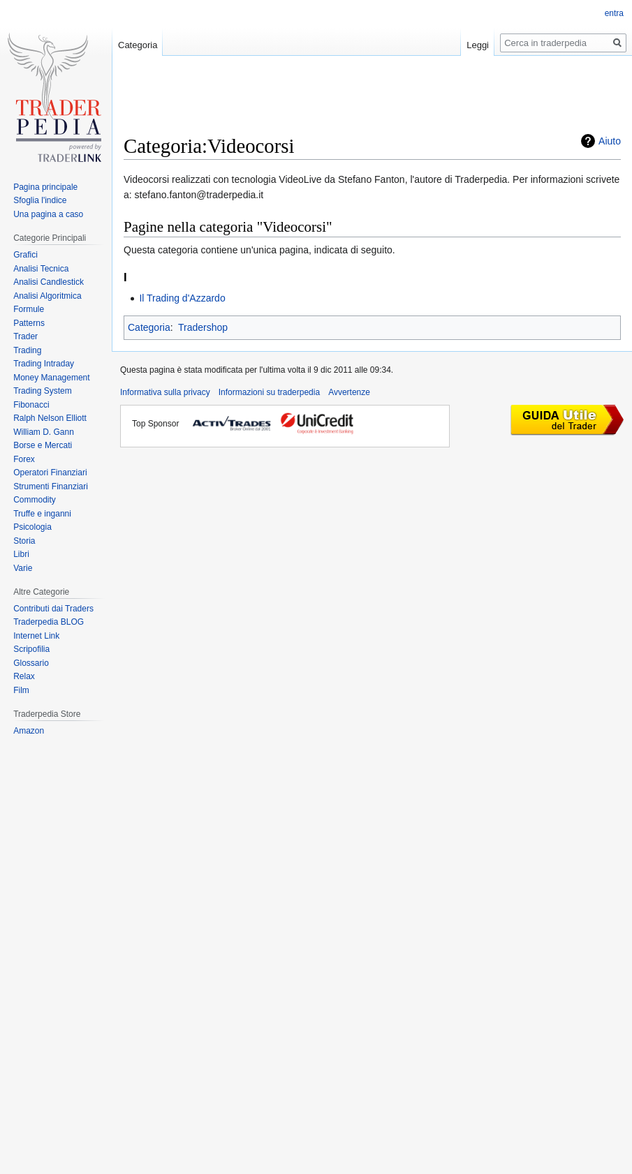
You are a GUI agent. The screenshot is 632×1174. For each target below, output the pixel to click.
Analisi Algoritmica (47, 296)
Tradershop (203, 327)
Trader (25, 336)
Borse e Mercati (42, 445)
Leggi (477, 45)
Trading (27, 350)
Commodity (34, 500)
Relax (24, 676)
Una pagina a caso (48, 214)
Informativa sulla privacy (165, 392)
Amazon (28, 731)
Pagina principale (45, 187)
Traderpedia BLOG (48, 622)
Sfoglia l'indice (39, 200)
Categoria (149, 327)
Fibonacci (31, 405)
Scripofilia (31, 649)
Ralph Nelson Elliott (50, 418)
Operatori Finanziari (50, 472)
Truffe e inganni (42, 514)
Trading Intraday (43, 364)
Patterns (29, 323)
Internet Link (36, 636)
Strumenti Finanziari (50, 486)
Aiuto (609, 141)
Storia (24, 541)
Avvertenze (349, 392)
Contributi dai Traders (53, 609)
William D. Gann (43, 432)
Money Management (51, 377)
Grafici (25, 255)
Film (21, 690)
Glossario (31, 663)
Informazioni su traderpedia (269, 392)
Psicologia (32, 527)
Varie (22, 568)
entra (614, 13)
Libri (21, 554)
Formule (28, 309)
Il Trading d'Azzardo (182, 298)
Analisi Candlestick (48, 282)
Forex (24, 459)
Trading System (42, 391)
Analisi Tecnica (40, 269)
